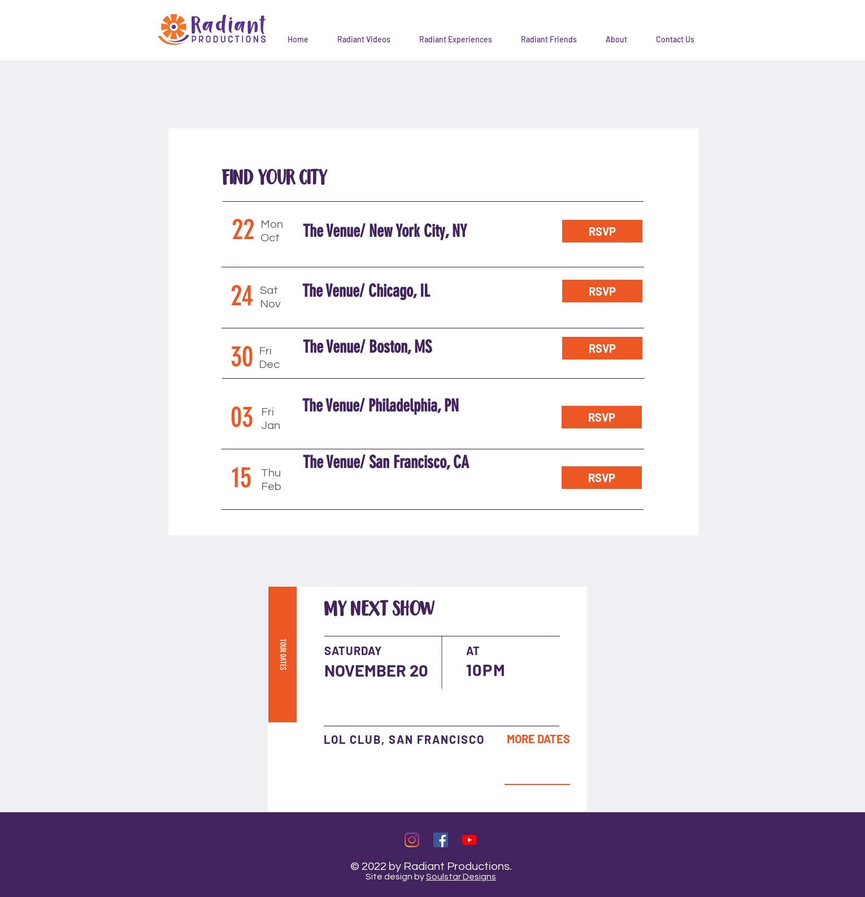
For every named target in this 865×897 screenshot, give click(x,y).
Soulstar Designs (461, 876)
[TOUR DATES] (282, 654)
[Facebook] (440, 840)
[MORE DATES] (538, 738)
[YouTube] (469, 840)
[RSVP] (602, 231)
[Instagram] (412, 840)
